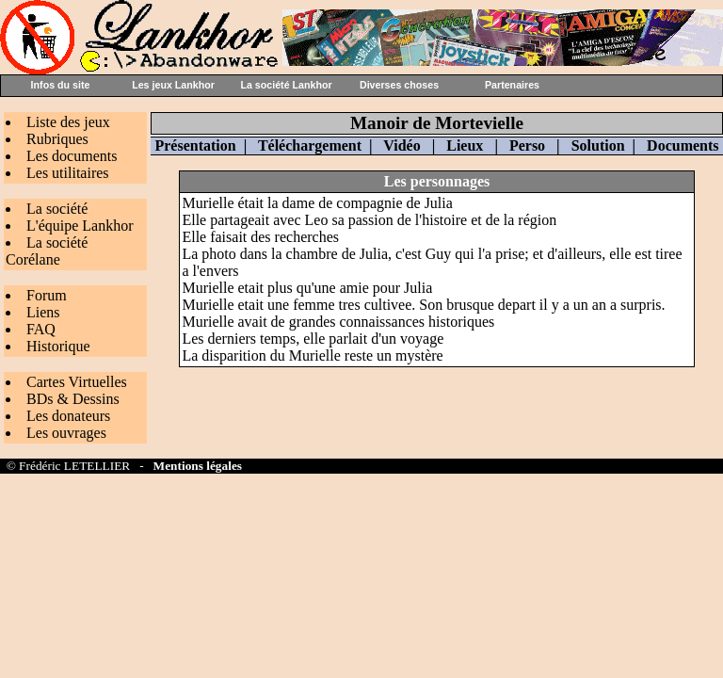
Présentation (194, 145)
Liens (43, 312)
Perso (527, 145)
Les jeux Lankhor (173, 84)
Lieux (464, 145)
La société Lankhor (285, 84)
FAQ (41, 329)
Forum (46, 295)
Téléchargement (310, 145)
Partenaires (512, 84)
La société (57, 209)
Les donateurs (68, 416)
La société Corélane (47, 250)
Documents (682, 145)
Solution (598, 145)
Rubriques (57, 139)
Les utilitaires (67, 173)
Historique (58, 346)
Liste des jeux (68, 122)
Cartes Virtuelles (76, 382)
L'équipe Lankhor (80, 226)
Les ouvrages (66, 433)
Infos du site (60, 84)
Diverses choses (399, 84)
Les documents (71, 156)
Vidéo (401, 145)
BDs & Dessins (73, 399)
